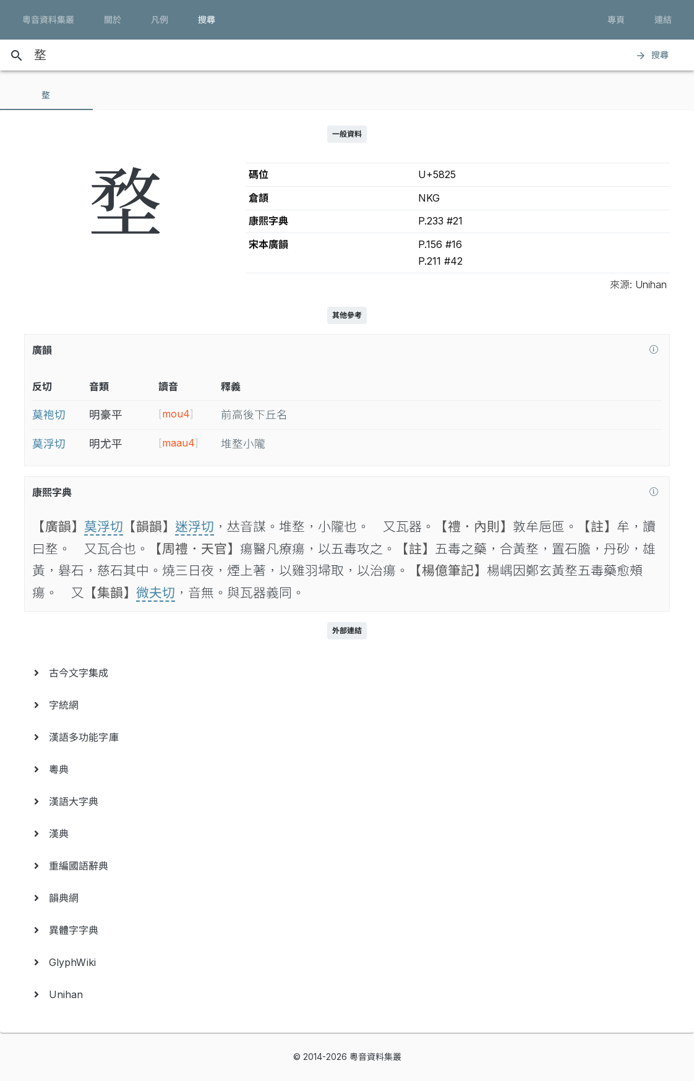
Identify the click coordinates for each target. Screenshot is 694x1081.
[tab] (46, 95)
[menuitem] (347, 672)
